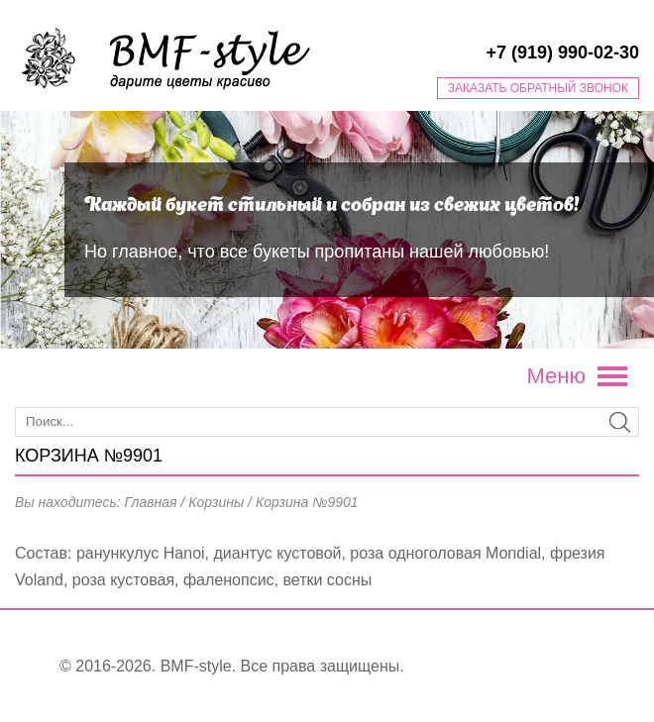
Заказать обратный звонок (538, 88)
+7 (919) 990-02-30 (562, 52)
